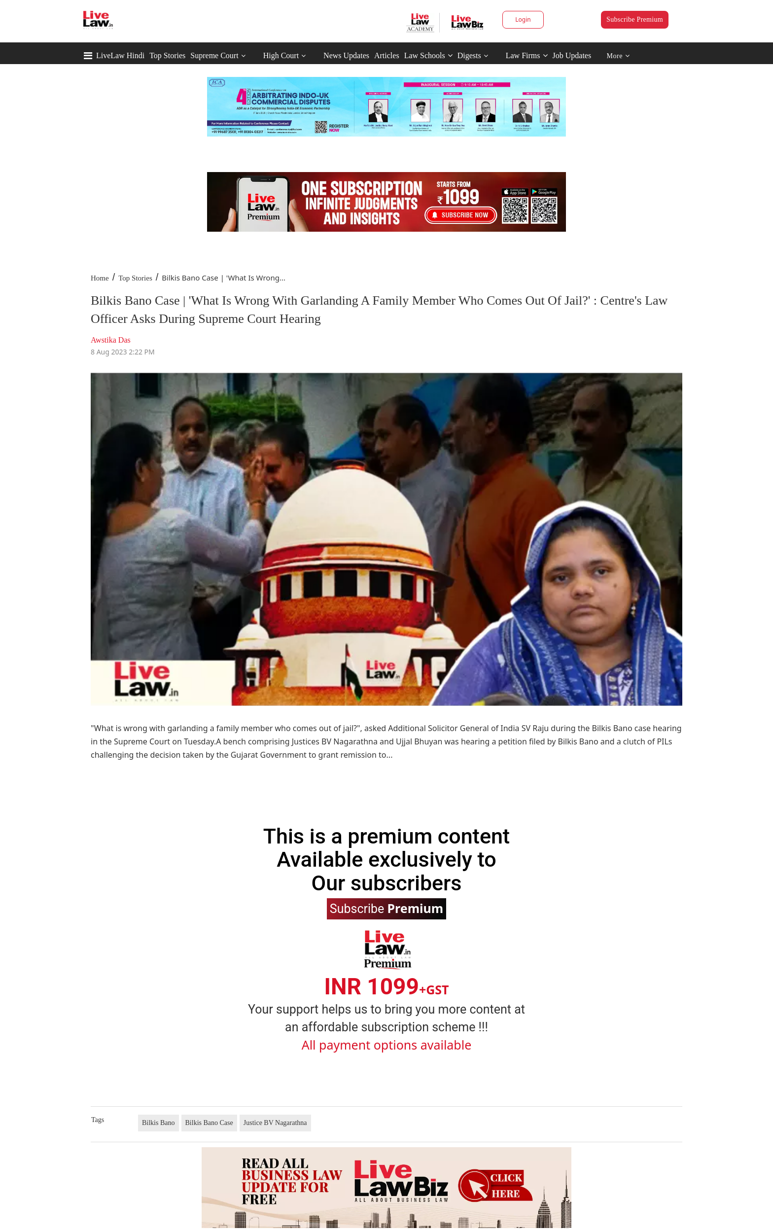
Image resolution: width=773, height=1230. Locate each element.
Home (100, 278)
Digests (469, 55)
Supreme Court (214, 55)
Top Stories (167, 55)
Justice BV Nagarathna (275, 1122)
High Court (281, 55)
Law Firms (527, 55)
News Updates (346, 55)
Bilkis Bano (158, 1122)
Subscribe (386, 908)
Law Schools (428, 55)
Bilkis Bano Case (209, 1122)
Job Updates (572, 55)
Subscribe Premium (634, 19)
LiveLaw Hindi (120, 55)
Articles (386, 55)
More (618, 56)
